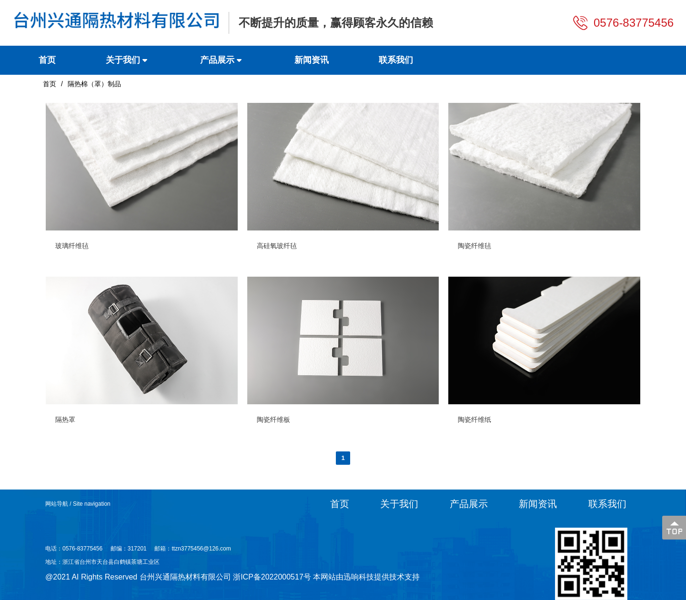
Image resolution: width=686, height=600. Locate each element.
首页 (49, 84)
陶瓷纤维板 (273, 419)
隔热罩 (65, 419)
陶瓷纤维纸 (474, 419)
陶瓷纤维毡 (474, 246)
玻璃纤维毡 (72, 246)
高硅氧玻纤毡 (277, 246)
